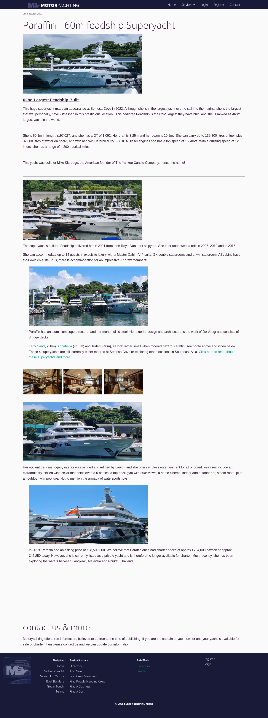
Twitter (142, 671)
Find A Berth (78, 691)
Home (172, 5)
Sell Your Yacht (54, 671)
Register (218, 5)
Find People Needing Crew (87, 681)
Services (188, 5)
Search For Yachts (52, 676)
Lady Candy (37, 346)
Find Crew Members (83, 676)
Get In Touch (55, 686)
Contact (235, 5)
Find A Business (80, 686)
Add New (76, 671)
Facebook (143, 666)
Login (204, 5)
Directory (76, 666)
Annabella (65, 346)
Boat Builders (55, 681)
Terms (60, 691)
